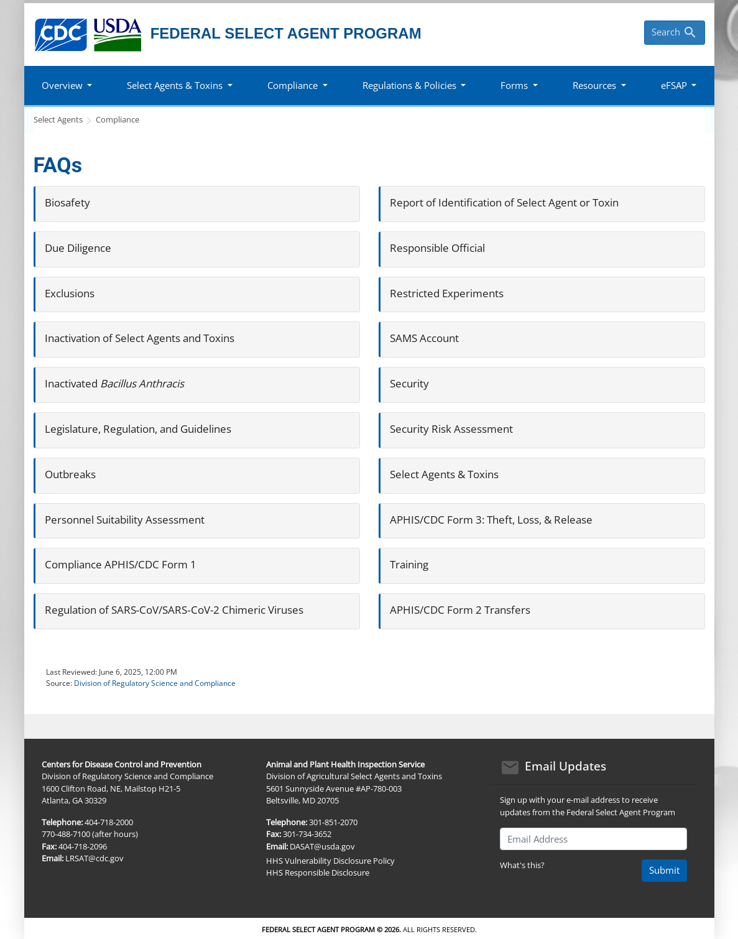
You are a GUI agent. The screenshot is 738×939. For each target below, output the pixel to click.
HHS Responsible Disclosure (317, 872)
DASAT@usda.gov (322, 846)
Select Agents (58, 119)
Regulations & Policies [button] (409, 85)
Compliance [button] (292, 85)
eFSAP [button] (674, 85)
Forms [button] (514, 85)
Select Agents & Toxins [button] (175, 85)
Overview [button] (62, 85)
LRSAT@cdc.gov (94, 858)
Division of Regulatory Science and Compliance (155, 683)
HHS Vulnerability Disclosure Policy (330, 860)
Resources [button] (594, 85)
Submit (664, 870)
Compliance (117, 119)
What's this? (522, 865)
